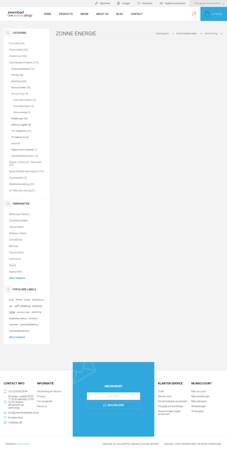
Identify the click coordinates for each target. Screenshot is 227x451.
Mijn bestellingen (200, 396)
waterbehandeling (18, 318)
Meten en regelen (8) (21, 124)
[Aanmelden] (113, 396)
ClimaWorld (15, 239)
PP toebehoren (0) (20, 137)
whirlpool (32, 318)
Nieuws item (165, 396)
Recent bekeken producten (172, 401)
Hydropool (15, 258)
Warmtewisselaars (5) (24, 100)
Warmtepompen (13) (23, 106)
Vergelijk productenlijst (175, 3)
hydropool (38, 299)
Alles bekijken (17, 278)
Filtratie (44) (17, 75)
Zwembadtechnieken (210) (24, 62)
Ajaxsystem (15, 271)
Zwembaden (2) (18, 177)
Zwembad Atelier (18, 220)
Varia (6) (15, 143)
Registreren (105, 3)
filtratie (19, 299)
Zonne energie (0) (21, 112)
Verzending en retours (49, 391)
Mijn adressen (199, 401)
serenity (37, 306)
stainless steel (23, 312)
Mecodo (13, 246)
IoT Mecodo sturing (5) (22, 190)
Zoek (161, 391)
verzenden (154, 444)
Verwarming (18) (19, 93)
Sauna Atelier (16, 227)
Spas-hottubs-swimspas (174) (26, 171)
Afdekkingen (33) (19, 118)
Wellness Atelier (17, 233)
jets (11, 306)
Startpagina (162, 33)
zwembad (13, 324)
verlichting (36, 312)
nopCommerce (23, 444)
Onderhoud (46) (18, 56)
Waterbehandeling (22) (21, 184)
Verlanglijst (197, 411)
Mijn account (198, 391)
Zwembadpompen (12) (22, 68)
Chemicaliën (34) (18, 49)
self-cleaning (22, 306)
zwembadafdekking (29, 324)
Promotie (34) (17, 43)
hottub (27, 299)
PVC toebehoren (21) (21, 131)
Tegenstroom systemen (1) (24, 149)
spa (12, 312)
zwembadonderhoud (19, 331)
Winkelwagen (198, 406)
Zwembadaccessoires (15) (24, 155)
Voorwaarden (44, 401)
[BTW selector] (208, 3)
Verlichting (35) (18, 81)
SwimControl (16, 252)
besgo (11, 300)
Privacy (41, 396)
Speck (12, 265)
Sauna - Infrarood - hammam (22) (25, 163)
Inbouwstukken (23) (21, 87)
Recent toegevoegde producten (169, 412)
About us (42, 406)
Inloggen (126, 3)
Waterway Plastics (19, 214)
